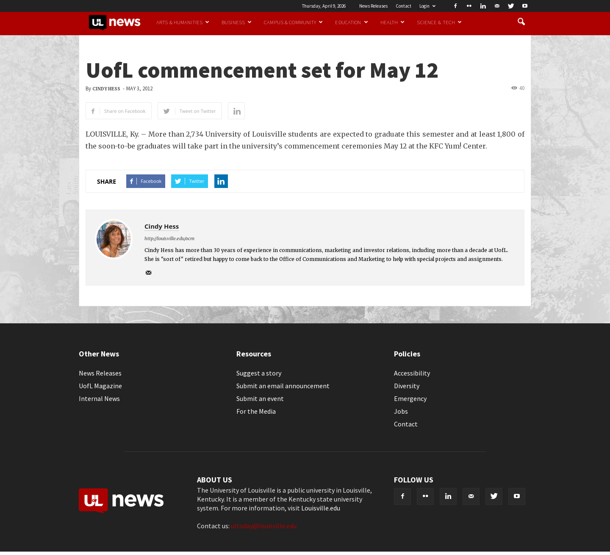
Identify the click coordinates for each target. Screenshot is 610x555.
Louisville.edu (320, 508)
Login (427, 6)
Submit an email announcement (283, 385)
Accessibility (412, 373)
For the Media (256, 411)
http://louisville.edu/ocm (169, 238)
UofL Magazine (100, 385)
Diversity (406, 385)
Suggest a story (258, 373)
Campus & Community (293, 22)
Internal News (99, 398)
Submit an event (260, 398)
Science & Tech (439, 22)
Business (237, 22)
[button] (521, 22)
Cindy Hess (106, 89)
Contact (403, 6)
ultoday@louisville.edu (264, 525)
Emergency (410, 398)
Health (392, 22)
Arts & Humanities (182, 22)
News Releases (373, 6)
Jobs (401, 411)
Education (351, 22)
